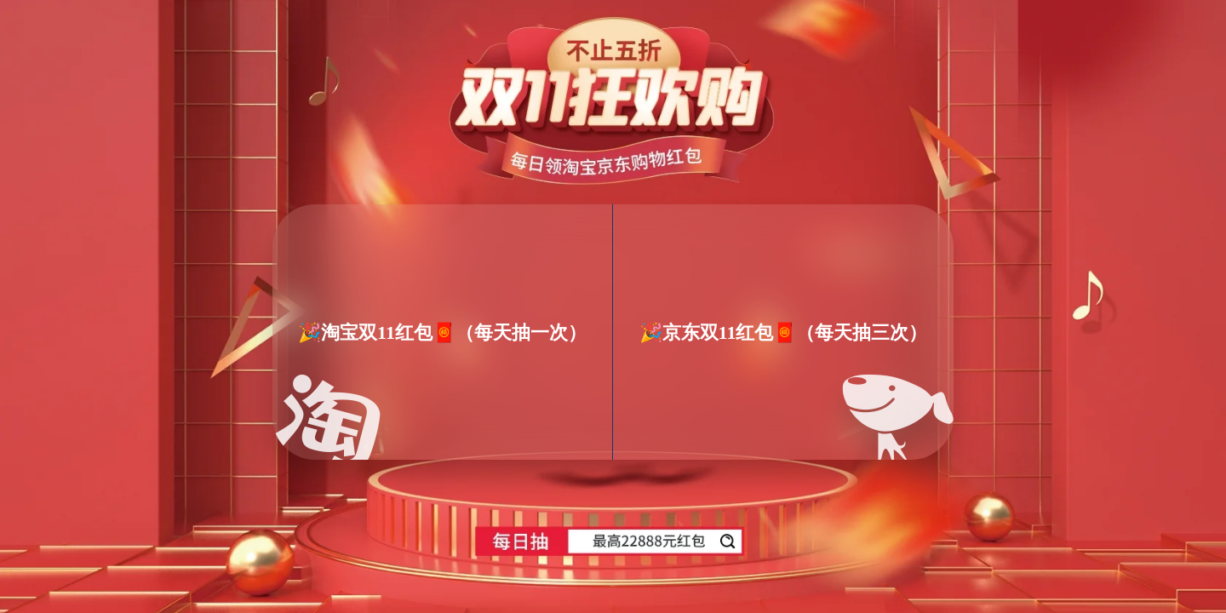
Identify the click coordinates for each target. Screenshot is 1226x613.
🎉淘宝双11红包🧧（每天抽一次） (442, 332)
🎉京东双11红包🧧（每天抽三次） (783, 332)
